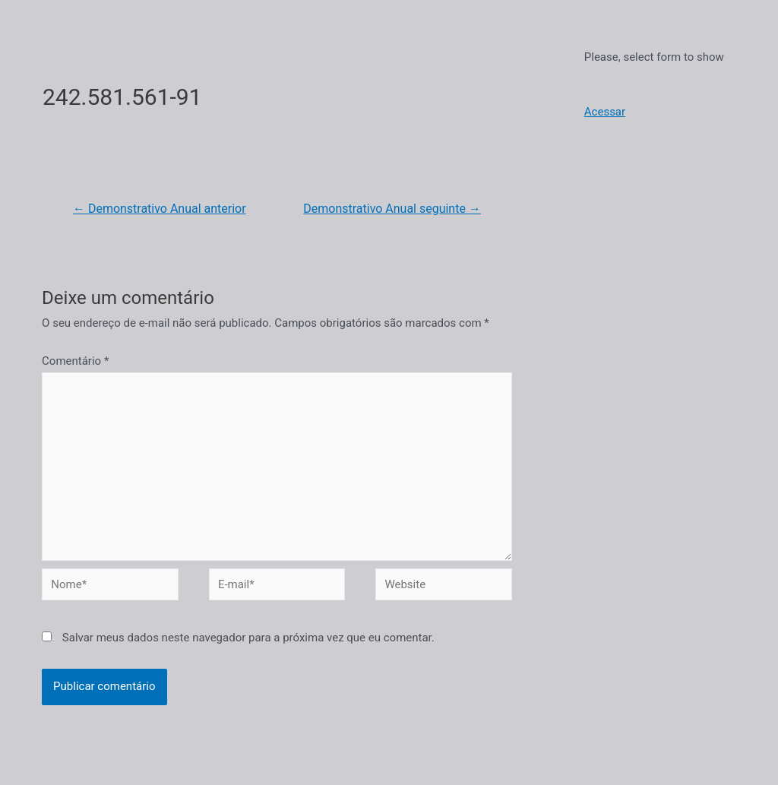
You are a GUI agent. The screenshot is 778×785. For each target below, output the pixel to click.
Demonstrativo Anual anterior (159, 208)
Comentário (75, 361)
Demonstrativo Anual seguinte (392, 208)
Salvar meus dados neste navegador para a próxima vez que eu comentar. (248, 637)
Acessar (604, 112)
